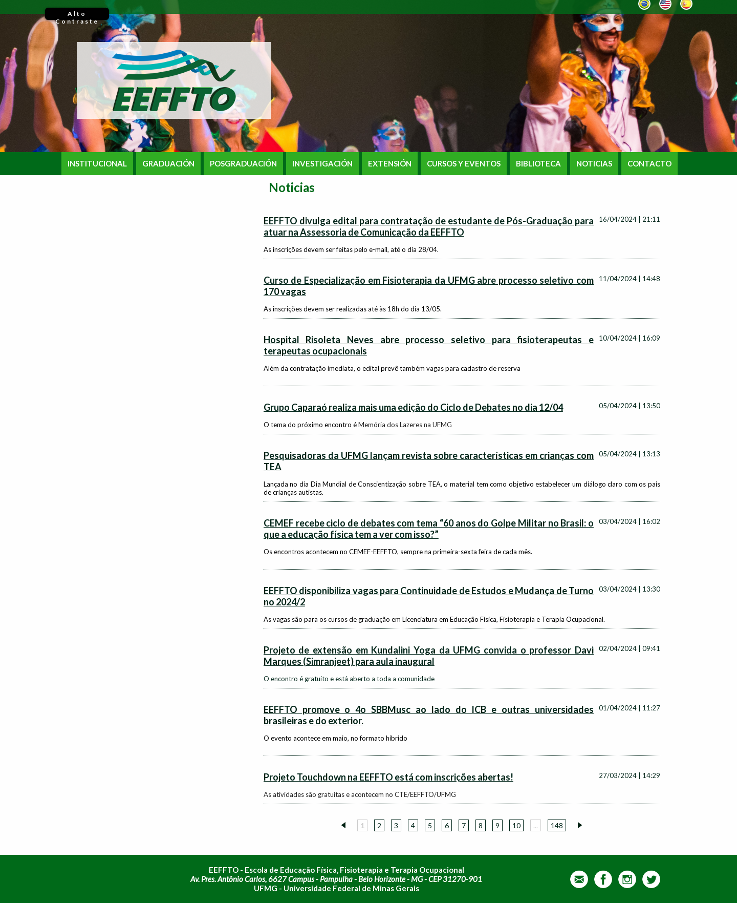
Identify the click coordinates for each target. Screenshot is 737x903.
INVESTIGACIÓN (322, 163)
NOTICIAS (594, 163)
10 (516, 825)
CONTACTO (649, 163)
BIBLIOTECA (538, 163)
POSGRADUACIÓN (243, 163)
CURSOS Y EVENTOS (464, 163)
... (535, 825)
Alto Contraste (77, 15)
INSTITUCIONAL (97, 163)
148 (557, 825)
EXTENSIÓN (389, 163)
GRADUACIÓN (168, 163)
